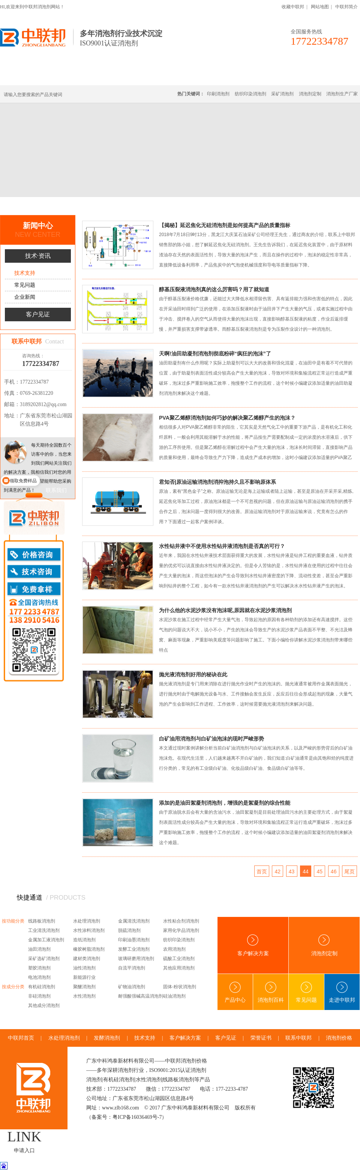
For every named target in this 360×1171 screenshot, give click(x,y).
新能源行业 (84, 977)
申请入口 (24, 1150)
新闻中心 (57, 206)
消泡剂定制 (205, 76)
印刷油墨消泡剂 (134, 939)
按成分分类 (13, 986)
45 (320, 871)
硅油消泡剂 (174, 996)
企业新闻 (24, 297)
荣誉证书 (261, 1038)
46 (334, 871)
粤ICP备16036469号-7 (137, 1117)
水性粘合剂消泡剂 (181, 921)
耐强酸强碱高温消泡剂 (140, 996)
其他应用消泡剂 (179, 968)
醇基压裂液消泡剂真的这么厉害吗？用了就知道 (214, 289)
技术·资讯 (291, 76)
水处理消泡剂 (162, 76)
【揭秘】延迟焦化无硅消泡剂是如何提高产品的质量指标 (224, 225)
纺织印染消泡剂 (250, 93)
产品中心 (235, 992)
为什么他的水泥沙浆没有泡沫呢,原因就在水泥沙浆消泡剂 (225, 610)
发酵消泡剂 (107, 1038)
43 (292, 871)
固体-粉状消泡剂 (179, 986)
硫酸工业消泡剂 (179, 958)
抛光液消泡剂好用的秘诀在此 (193, 674)
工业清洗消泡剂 (44, 930)
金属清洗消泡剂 (134, 921)
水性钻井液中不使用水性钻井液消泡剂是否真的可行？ (222, 546)
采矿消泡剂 (282, 93)
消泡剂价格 (339, 1038)
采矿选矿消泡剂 (44, 958)
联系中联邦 (329, 76)
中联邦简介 (346, 6)
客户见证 (38, 314)
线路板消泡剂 (116, 76)
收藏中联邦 (293, 6)
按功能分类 (13, 921)
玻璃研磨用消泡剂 (136, 958)
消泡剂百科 (271, 992)
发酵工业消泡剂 (134, 949)
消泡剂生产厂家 (342, 93)
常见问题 (24, 285)
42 (277, 871)
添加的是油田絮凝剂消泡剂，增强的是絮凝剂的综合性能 (224, 803)
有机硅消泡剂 (71, 76)
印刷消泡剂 (218, 93)
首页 (35, 206)
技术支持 (112, 206)
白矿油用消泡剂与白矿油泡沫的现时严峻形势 (211, 739)
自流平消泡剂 (131, 968)
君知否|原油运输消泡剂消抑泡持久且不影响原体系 (217, 482)
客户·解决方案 (249, 76)
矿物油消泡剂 (131, 986)
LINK (25, 1136)
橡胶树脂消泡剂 (89, 949)
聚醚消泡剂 (84, 986)
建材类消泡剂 (86, 958)
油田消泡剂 (39, 949)
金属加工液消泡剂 (46, 939)
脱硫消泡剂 (129, 930)
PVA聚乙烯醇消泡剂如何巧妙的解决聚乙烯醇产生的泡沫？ (227, 418)
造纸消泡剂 (84, 939)
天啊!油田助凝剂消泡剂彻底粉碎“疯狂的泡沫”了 (215, 354)
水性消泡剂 (84, 996)
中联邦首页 (28, 76)
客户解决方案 (253, 945)
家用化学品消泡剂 (181, 930)
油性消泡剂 (84, 968)
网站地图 (320, 6)
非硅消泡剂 (39, 996)
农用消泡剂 (174, 949)
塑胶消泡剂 (39, 968)
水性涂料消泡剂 (89, 930)
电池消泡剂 (39, 977)
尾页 (349, 871)
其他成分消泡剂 (44, 1005)
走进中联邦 (342, 992)
